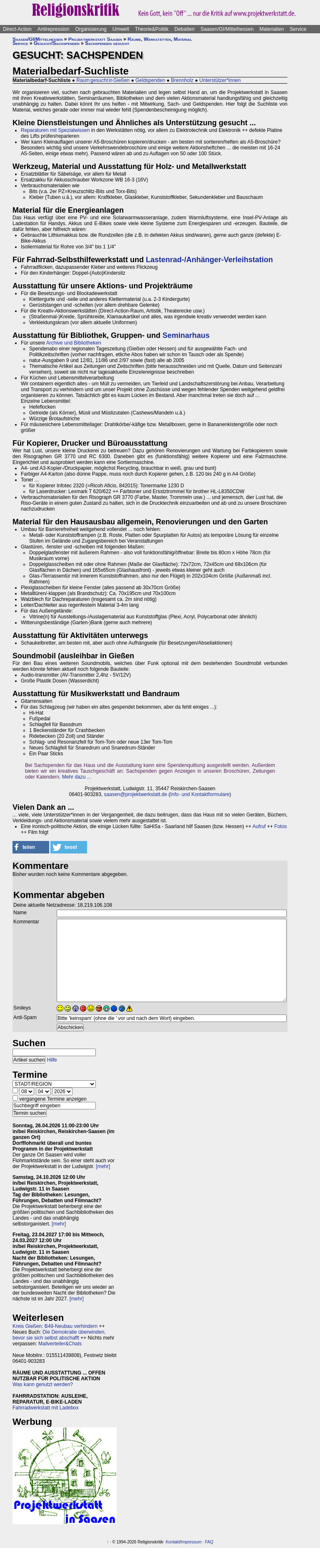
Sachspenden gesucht (107, 43)
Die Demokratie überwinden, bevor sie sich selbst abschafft (58, 1335)
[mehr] (103, 1166)
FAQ (209, 1542)
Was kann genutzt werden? (42, 1384)
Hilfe (52, 1060)
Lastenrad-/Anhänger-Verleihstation (209, 260)
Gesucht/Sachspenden (57, 43)
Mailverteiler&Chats (60, 1344)
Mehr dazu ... (76, 777)
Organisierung (90, 29)
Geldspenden (150, 80)
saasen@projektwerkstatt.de (136, 794)
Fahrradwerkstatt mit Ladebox (45, 1408)
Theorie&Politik (152, 29)
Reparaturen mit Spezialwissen (55, 130)
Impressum (191, 1542)
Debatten (185, 29)
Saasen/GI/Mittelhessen (226, 29)
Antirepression (54, 29)
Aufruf (259, 826)
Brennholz (182, 80)
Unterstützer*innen (219, 80)
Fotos (280, 826)
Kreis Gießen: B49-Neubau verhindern (55, 1326)
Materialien (272, 29)
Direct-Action (17, 29)
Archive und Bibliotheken (73, 343)
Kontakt (172, 1542)
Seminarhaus (186, 335)
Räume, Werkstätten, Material (160, 39)
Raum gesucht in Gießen (103, 80)
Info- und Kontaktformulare (199, 794)
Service (298, 29)
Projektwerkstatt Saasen (95, 39)
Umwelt (120, 29)
